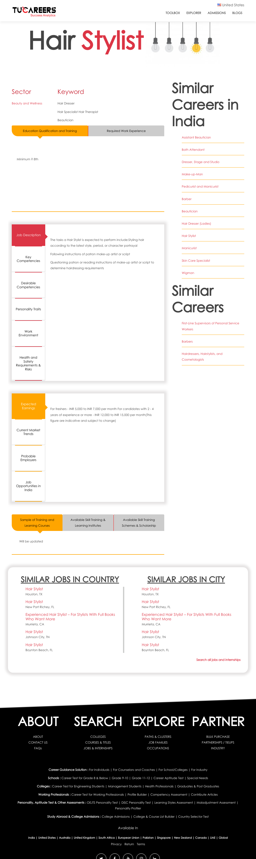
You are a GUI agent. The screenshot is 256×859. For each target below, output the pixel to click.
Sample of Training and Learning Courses (37, 522)
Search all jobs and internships (218, 660)
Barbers (187, 341)
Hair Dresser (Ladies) (196, 223)
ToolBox (173, 13)
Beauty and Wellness (27, 103)
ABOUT (38, 737)
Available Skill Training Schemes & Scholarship (139, 522)
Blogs (237, 13)
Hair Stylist (189, 236)
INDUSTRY (218, 748)
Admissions (217, 13)
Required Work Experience (126, 131)
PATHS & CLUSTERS (158, 737)
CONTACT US (38, 742)
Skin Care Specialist (196, 260)
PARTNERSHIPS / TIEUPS (218, 742)
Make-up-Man (192, 174)
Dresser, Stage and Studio (201, 162)
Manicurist (189, 248)
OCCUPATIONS (158, 748)
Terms (141, 844)
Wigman (188, 273)
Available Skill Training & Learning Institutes (88, 522)
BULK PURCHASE (218, 737)
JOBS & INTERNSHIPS (98, 748)
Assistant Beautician (196, 137)
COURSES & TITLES (98, 742)
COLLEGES (98, 737)
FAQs (38, 748)
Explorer (193, 13)
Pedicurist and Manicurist (200, 186)
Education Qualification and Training (50, 131)
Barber (187, 199)
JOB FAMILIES (158, 742)
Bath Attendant (193, 150)
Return (129, 844)
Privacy (116, 844)
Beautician (190, 211)
